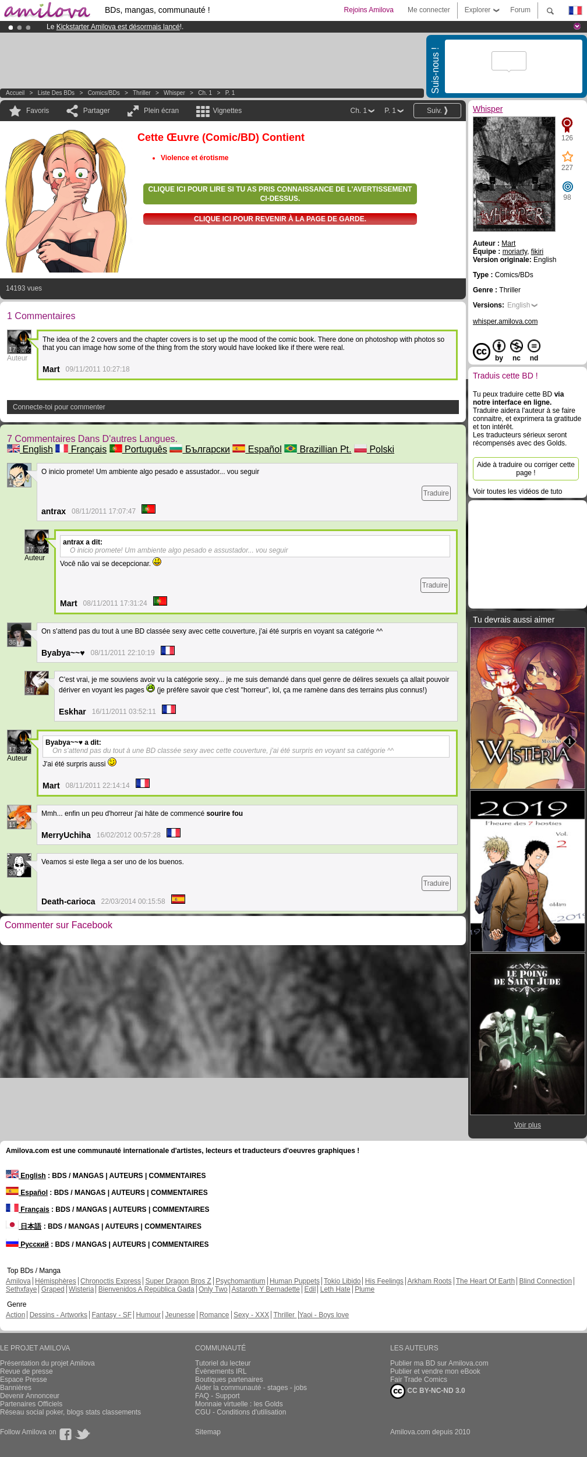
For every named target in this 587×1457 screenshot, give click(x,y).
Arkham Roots (430, 1281)
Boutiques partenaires (229, 1379)
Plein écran (161, 111)
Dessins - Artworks (58, 1315)
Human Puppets (295, 1281)
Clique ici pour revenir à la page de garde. (280, 219)
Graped (53, 1289)
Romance (214, 1315)
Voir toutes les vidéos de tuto (517, 491)
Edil (310, 1289)
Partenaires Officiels (31, 1404)
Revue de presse (26, 1371)
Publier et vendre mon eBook (435, 1371)
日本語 (23, 1226)
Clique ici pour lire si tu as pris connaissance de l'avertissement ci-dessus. (280, 194)
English (30, 449)
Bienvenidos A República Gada (146, 1289)
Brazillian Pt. (317, 449)
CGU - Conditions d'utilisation (240, 1412)
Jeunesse (180, 1315)
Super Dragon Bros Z (178, 1281)
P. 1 (230, 93)
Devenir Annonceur (29, 1396)
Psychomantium (240, 1281)
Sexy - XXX (251, 1315)
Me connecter (429, 10)
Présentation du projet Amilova (47, 1363)
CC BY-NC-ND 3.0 (427, 1391)
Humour (148, 1315)
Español (256, 449)
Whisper (174, 93)
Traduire (436, 493)
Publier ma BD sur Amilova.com (439, 1363)
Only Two (213, 1289)
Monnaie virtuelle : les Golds (239, 1404)
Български (199, 449)
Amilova (18, 1281)
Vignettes (227, 111)
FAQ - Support (217, 1396)
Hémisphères (55, 1281)
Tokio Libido (342, 1281)
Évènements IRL (221, 1371)
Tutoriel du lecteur (223, 1363)
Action (15, 1315)
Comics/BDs (104, 93)
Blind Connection (545, 1281)
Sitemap (208, 1432)
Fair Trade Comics (418, 1379)
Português (138, 449)
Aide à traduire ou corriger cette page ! (526, 469)
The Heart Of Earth (485, 1281)
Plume (364, 1289)
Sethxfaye (21, 1289)
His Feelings (384, 1281)
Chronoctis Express (110, 1281)
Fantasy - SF (111, 1315)
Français (81, 449)
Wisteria (81, 1289)
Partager (96, 111)
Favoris (37, 111)
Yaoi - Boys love (324, 1315)
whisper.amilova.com (505, 321)
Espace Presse (23, 1379)
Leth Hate (335, 1289)
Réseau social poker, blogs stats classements (70, 1412)
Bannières (15, 1388)
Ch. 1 (205, 93)
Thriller (142, 93)
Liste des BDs (56, 93)
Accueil (15, 93)
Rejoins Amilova (369, 10)
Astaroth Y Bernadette (265, 1289)
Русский (27, 1244)
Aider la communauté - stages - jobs (251, 1388)
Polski (374, 449)
